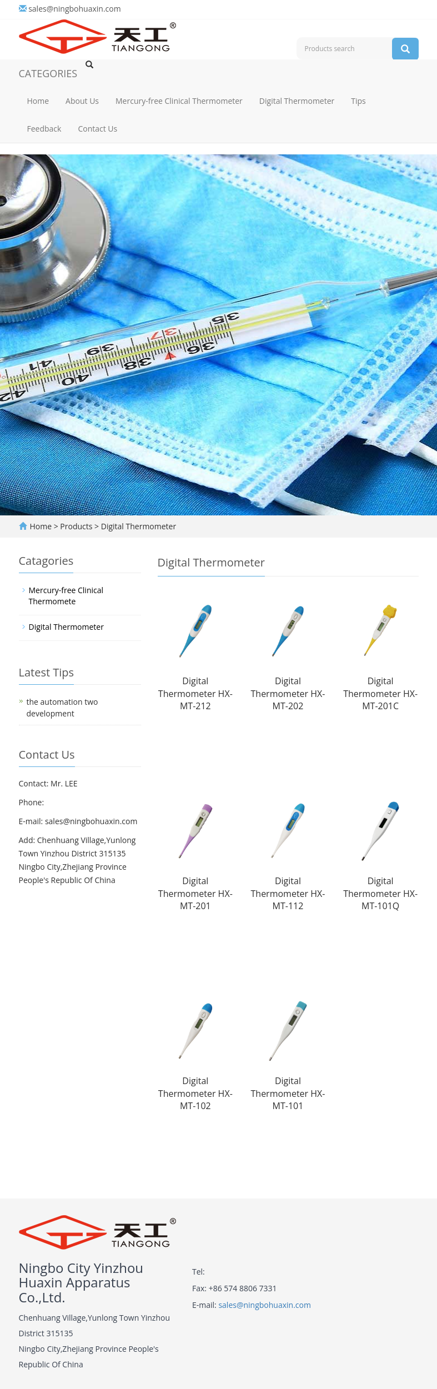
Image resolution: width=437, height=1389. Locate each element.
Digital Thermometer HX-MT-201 (195, 893)
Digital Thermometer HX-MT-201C (380, 694)
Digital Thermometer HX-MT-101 (288, 1093)
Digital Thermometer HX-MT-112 (288, 893)
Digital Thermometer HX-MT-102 (195, 1093)
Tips (358, 101)
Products (77, 526)
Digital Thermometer (296, 101)
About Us (82, 101)
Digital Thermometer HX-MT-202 (288, 694)
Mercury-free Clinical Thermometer (179, 101)
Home (38, 101)
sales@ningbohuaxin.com (74, 8)
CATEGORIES (48, 73)
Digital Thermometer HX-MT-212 (195, 694)
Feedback (44, 128)
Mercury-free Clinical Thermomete (66, 595)
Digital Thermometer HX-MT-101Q (380, 893)
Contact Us (97, 128)
